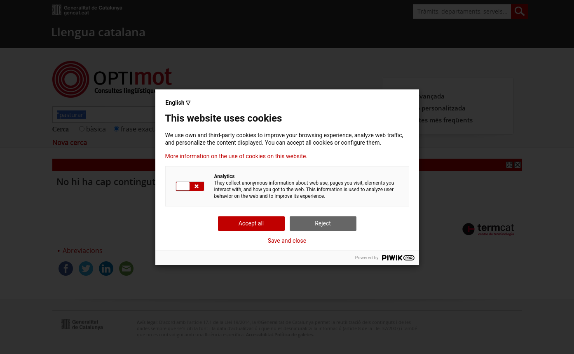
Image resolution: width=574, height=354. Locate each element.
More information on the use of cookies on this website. (236, 156)
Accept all (251, 223)
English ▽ (178, 102)
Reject (323, 223)
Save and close (287, 240)
